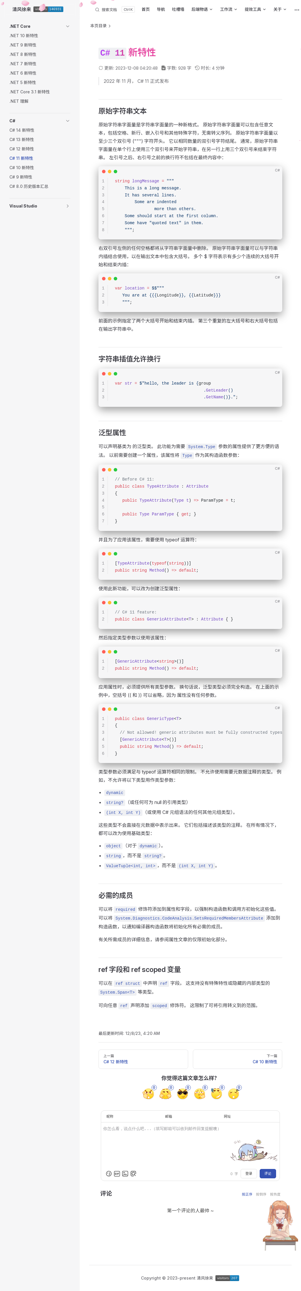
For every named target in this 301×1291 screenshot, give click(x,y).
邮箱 (168, 1116)
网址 (227, 1116)
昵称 (109, 1116)
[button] (39, 26)
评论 (267, 1173)
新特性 (142, 52)
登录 (248, 1173)
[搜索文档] (114, 9)
